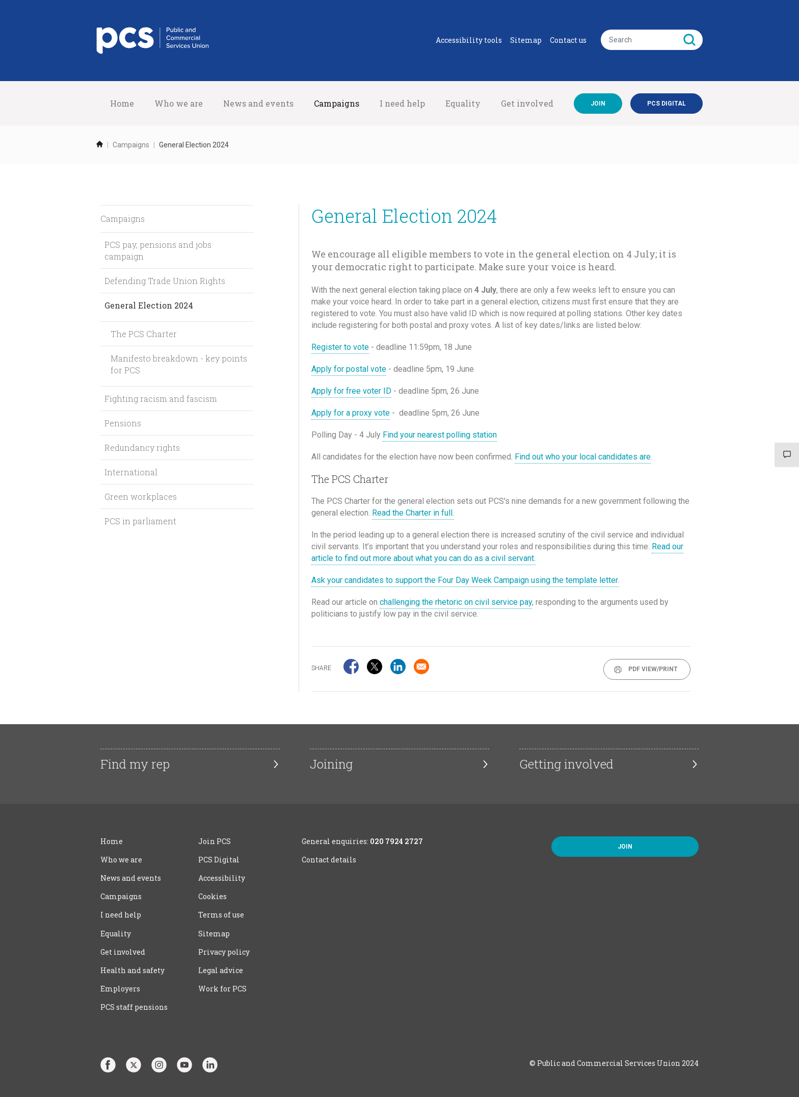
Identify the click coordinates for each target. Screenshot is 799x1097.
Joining (331, 764)
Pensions (122, 423)
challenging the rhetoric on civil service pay (456, 602)
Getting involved (566, 764)
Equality (463, 103)
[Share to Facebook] (351, 666)
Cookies (212, 896)
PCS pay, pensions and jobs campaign (157, 250)
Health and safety (132, 970)
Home (122, 103)
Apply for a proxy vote (350, 413)
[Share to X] (374, 666)
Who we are (178, 103)
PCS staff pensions (134, 1007)
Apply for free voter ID (351, 391)
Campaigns (336, 103)
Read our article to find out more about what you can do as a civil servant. (497, 552)
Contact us (568, 40)
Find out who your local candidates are (583, 457)
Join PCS (214, 841)
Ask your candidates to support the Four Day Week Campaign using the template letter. (465, 580)
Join (598, 103)
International (130, 472)
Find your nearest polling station (440, 435)
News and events (258, 103)
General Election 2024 (148, 305)
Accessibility (221, 878)
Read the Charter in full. (413, 513)
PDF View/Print (653, 669)
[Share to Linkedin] (398, 666)
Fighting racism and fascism (160, 398)
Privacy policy (224, 952)
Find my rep (135, 764)
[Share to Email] (421, 666)
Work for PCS (222, 988)
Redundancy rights (142, 447)
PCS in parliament (140, 521)
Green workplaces (140, 496)
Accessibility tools (469, 40)
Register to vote (340, 347)
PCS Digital (218, 859)
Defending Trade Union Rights (164, 280)
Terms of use (221, 915)
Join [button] (625, 846)
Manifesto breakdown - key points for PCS (179, 364)
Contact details (329, 859)
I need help (402, 103)
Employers (120, 988)
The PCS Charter (144, 333)
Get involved (527, 103)
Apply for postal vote (348, 369)
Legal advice (220, 970)
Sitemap (526, 40)
